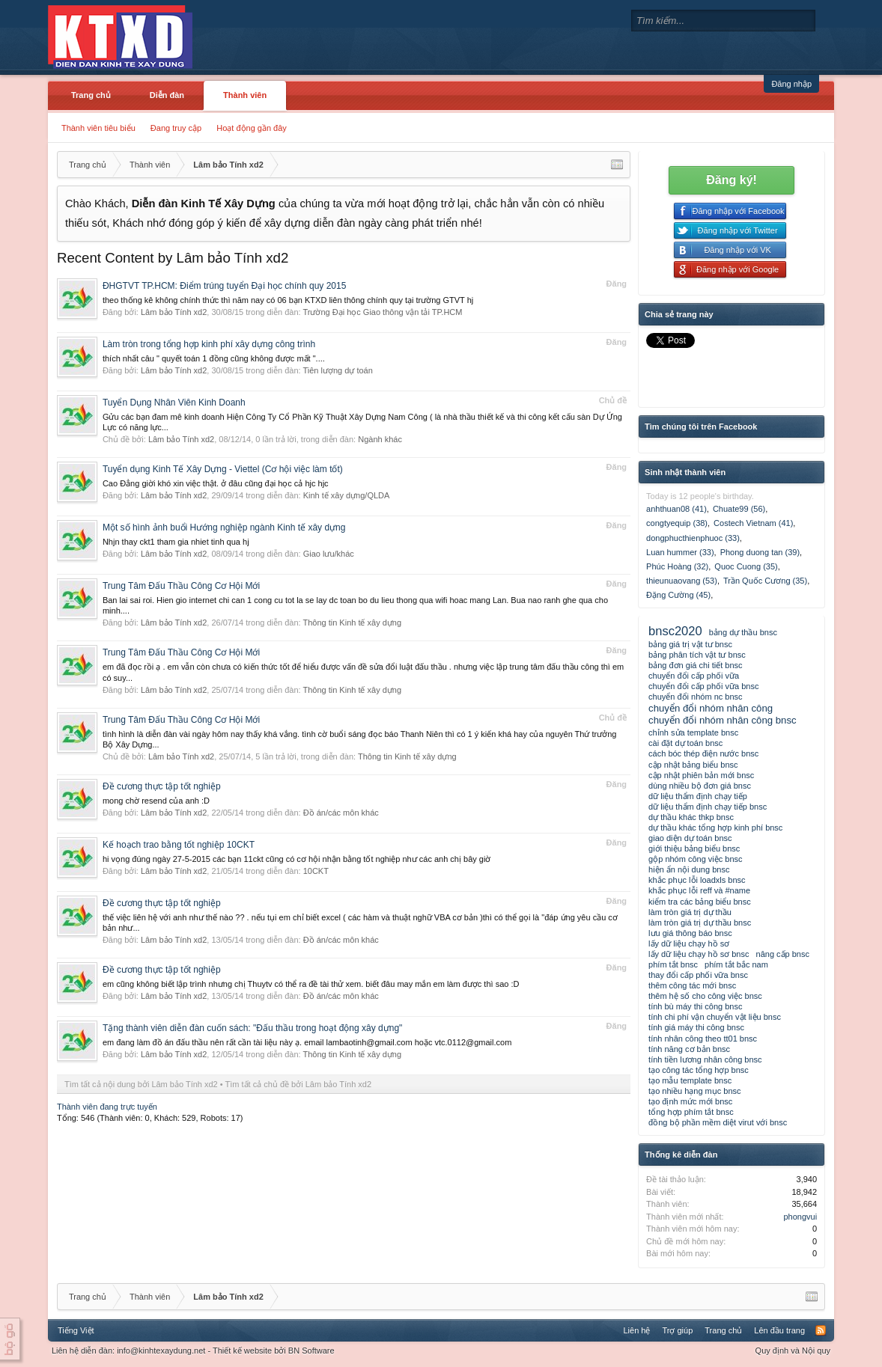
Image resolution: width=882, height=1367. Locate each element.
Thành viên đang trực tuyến (107, 1106)
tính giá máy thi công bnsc (696, 1027)
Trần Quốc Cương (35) (765, 580)
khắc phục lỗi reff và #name (699, 890)
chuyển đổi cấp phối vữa (693, 675)
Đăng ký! (731, 180)
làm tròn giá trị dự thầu (690, 912)
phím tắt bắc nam (736, 964)
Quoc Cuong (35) (745, 566)
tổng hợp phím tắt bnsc (691, 1111)
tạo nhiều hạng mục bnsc (694, 1090)
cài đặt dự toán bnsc (685, 742)
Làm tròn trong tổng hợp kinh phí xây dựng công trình (209, 344)
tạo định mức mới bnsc (690, 1101)
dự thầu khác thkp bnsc (691, 817)
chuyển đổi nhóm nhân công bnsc (722, 720)
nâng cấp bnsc (782, 953)
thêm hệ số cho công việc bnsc (705, 995)
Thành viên (245, 95)
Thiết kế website (242, 1350)
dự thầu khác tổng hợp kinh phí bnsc (715, 827)
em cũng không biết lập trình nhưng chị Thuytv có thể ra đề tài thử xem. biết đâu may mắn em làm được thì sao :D (311, 983)
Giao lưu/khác (328, 553)
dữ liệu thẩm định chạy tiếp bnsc (707, 806)
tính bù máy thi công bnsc (695, 1006)
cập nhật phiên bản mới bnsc (701, 775)
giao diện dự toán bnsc (690, 838)
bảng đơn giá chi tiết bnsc (695, 665)
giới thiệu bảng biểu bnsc (694, 848)
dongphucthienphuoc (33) (693, 537)
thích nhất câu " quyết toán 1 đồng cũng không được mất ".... (214, 358)
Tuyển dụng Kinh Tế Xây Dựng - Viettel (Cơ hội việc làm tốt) (223, 469)
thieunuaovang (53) (681, 580)
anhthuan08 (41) (676, 508)
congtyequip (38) (677, 523)
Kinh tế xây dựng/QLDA (346, 495)
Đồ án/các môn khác (341, 812)
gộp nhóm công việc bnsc (695, 858)
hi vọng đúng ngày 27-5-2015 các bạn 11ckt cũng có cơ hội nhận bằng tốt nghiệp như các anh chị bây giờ (296, 858)
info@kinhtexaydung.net (161, 1350)
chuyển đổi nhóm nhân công (710, 708)
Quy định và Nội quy (793, 1350)
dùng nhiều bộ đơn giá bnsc (699, 785)
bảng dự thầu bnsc (743, 632)
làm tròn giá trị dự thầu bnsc (699, 922)
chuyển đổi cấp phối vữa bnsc (703, 686)
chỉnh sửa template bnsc (693, 732)
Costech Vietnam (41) (753, 523)
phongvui (800, 1216)
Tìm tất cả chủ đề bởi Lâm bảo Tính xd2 (298, 1084)
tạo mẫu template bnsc (690, 1080)
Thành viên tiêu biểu (98, 127)
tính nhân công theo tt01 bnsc (702, 1038)
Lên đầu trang (779, 1330)
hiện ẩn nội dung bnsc (688, 869)
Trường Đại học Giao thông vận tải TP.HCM (382, 312)
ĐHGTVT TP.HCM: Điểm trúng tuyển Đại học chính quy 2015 (224, 286)
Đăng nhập (791, 83)
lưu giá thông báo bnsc (690, 933)
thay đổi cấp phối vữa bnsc (698, 974)
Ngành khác (380, 439)
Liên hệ (636, 1330)
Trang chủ (91, 95)
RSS (821, 1330)
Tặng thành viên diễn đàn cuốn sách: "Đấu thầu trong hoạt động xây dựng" (252, 1028)
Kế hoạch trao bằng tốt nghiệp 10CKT (179, 845)
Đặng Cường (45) (678, 594)
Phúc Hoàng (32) (677, 566)
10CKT (316, 870)
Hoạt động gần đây (251, 127)
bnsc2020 (675, 630)
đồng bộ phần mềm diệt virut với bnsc (717, 1122)
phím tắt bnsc (673, 964)
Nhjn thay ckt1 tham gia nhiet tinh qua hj (176, 541)
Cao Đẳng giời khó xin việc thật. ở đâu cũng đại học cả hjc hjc (216, 483)
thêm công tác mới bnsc (692, 985)
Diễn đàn (167, 95)
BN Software (311, 1350)
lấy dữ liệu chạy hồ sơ (688, 943)
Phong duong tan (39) (760, 552)
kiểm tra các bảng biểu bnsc (699, 901)
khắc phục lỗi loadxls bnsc (696, 879)
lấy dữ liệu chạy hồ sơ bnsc (698, 953)
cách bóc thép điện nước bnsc (703, 753)
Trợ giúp (677, 1330)
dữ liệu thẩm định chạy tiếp (697, 796)
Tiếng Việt (76, 1330)
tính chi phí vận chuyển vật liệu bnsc (714, 1016)
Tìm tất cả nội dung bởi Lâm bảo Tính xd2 (141, 1084)
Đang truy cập (175, 127)
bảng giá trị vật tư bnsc (690, 644)
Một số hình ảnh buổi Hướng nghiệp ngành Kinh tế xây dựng (224, 527)
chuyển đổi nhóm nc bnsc (695, 696)
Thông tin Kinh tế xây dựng (351, 622)
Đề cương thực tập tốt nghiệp (162, 786)
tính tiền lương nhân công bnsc (704, 1059)
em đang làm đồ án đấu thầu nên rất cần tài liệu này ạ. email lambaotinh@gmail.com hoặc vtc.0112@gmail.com (307, 1042)
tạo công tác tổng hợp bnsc (698, 1069)
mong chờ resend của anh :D (156, 800)
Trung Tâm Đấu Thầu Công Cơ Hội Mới (181, 586)
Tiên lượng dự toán (337, 370)
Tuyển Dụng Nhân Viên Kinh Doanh (174, 402)
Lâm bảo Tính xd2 (174, 312)
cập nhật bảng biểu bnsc (692, 764)
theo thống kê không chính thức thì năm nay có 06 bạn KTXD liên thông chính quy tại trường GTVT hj (288, 300)
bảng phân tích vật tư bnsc (697, 654)
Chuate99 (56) (739, 508)
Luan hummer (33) (680, 552)
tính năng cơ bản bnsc (689, 1049)
